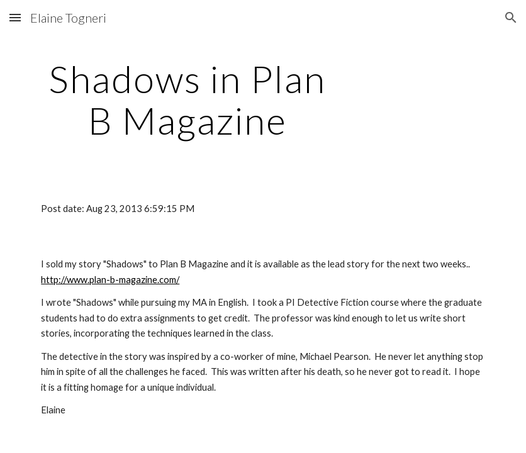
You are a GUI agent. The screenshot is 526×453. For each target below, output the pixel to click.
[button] (15, 17)
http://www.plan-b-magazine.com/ (110, 279)
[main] (187, 99)
